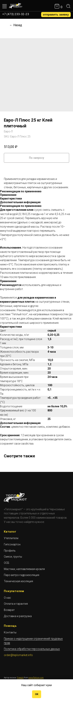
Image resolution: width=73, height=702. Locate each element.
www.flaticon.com (36, 678)
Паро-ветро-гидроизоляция (21, 575)
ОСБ (6, 562)
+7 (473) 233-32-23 (15, 14)
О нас (7, 597)
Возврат (9, 609)
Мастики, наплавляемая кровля (24, 569)
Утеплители (11, 538)
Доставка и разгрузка (18, 616)
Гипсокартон (12, 544)
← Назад (15, 25)
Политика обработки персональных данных (32, 648)
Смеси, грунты (13, 556)
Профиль (10, 550)
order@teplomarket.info (18, 655)
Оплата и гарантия (16, 603)
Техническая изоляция (18, 581)
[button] (56, 14)
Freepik (20, 678)
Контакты (10, 632)
